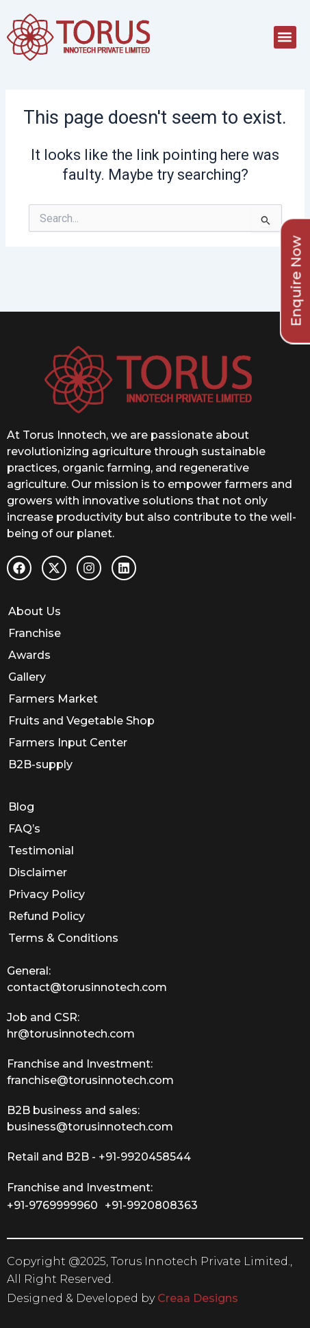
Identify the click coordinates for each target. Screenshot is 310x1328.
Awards (29, 655)
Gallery (27, 676)
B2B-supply (40, 764)
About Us (34, 611)
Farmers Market (53, 698)
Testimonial (41, 850)
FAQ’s (24, 828)
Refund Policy (46, 916)
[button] (285, 37)
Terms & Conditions (63, 938)
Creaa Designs (197, 1298)
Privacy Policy (46, 894)
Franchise (34, 633)
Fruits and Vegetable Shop (81, 720)
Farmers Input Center (67, 742)
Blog (21, 806)
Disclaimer (37, 872)
